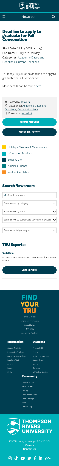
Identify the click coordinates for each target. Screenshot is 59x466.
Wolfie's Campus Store (41, 356)
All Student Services (40, 372)
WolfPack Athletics (15, 172)
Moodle (35, 364)
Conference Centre (29, 395)
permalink (26, 113)
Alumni (10, 364)
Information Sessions (17, 154)
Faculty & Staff (13, 360)
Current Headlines (27, 62)
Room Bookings (28, 399)
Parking (25, 391)
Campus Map (27, 407)
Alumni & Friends (14, 166)
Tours (24, 403)
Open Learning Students (16, 356)
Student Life (12, 160)
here (38, 86)
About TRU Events (29, 132)
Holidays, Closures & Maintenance (24, 147)
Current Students (14, 348)
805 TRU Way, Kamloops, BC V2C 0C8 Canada (30, 443)
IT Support (37, 368)
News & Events (27, 387)
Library (35, 352)
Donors (10, 368)
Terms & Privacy (29, 317)
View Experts (29, 270)
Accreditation (29, 325)
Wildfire (29, 256)
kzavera (25, 102)
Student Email (38, 360)
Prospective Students (15, 352)
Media (9, 372)
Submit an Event (29, 122)
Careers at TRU (28, 383)
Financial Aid (38, 348)
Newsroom (29, 17)
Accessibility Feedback (29, 333)
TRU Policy (29, 329)
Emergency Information (29, 321)
